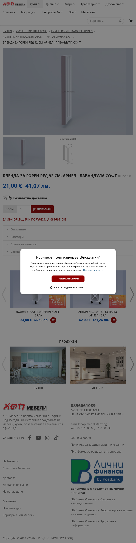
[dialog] (68, 271)
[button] (68, 287)
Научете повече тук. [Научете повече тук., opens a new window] (94, 270)
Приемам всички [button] (68, 278)
